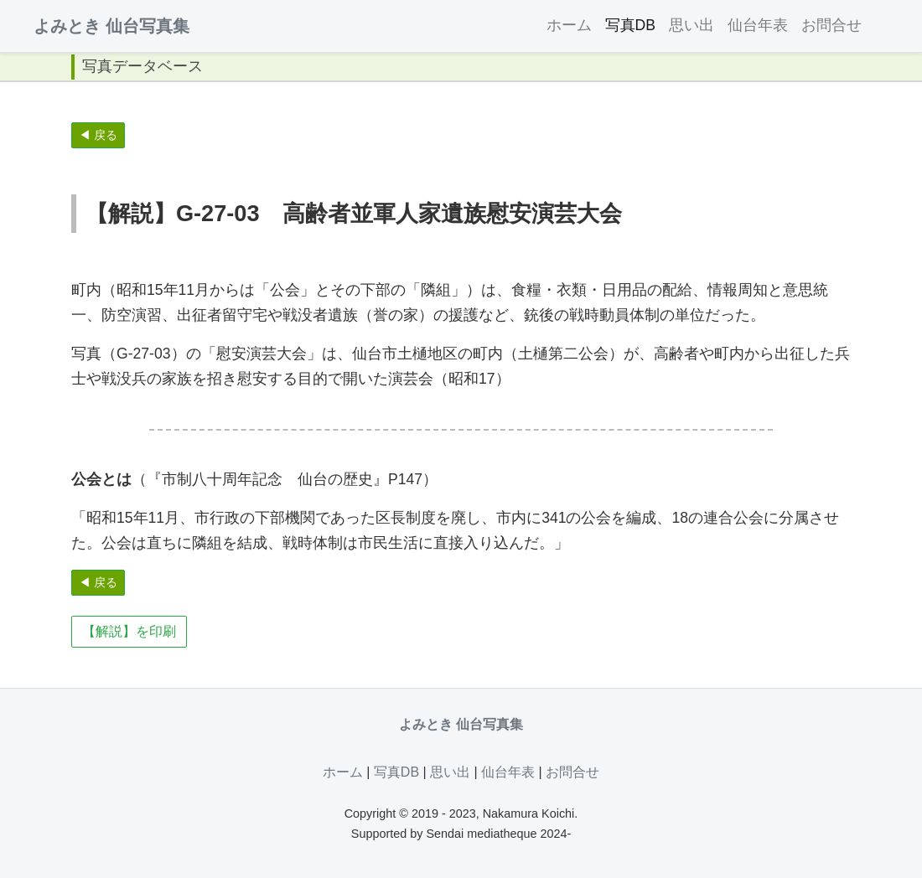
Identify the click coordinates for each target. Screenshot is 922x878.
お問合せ (831, 25)
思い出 (691, 25)
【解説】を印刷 (129, 631)
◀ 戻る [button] (98, 135)
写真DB (630, 25)
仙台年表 (758, 25)
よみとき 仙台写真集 (111, 26)
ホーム (569, 25)
